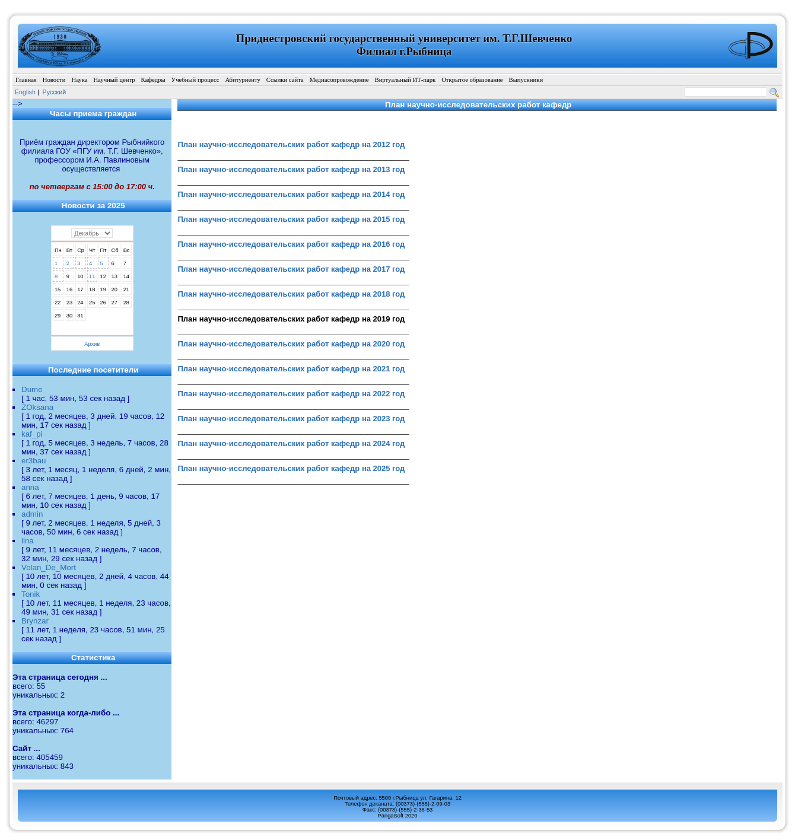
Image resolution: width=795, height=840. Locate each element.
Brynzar (35, 620)
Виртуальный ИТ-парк (405, 80)
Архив (92, 344)
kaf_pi (32, 433)
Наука (79, 80)
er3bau (33, 460)
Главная (26, 80)
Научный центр (114, 80)
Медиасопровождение (339, 80)
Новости (54, 80)
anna (30, 487)
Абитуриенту (242, 80)
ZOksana (37, 407)
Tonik (30, 594)
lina (27, 540)
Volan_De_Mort (48, 567)
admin (32, 514)
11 (92, 276)
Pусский (54, 92)
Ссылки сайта (285, 80)
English (25, 92)
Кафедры (153, 80)
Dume (32, 389)
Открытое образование (472, 80)
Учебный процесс (195, 80)
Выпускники (526, 80)
